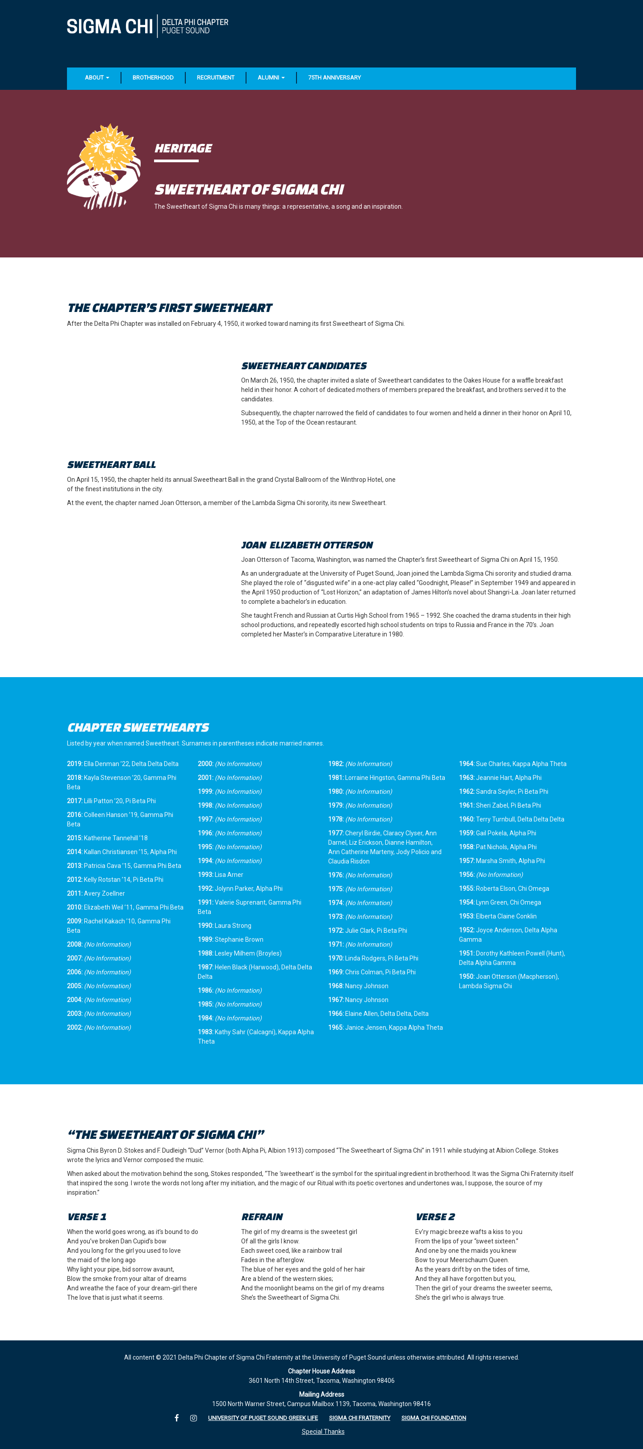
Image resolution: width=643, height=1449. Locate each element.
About (97, 77)
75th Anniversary (334, 77)
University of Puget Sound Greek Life (263, 1418)
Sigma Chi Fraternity (359, 1418)
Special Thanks (323, 1431)
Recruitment (215, 77)
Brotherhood (153, 77)
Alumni (271, 77)
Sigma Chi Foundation (433, 1418)
